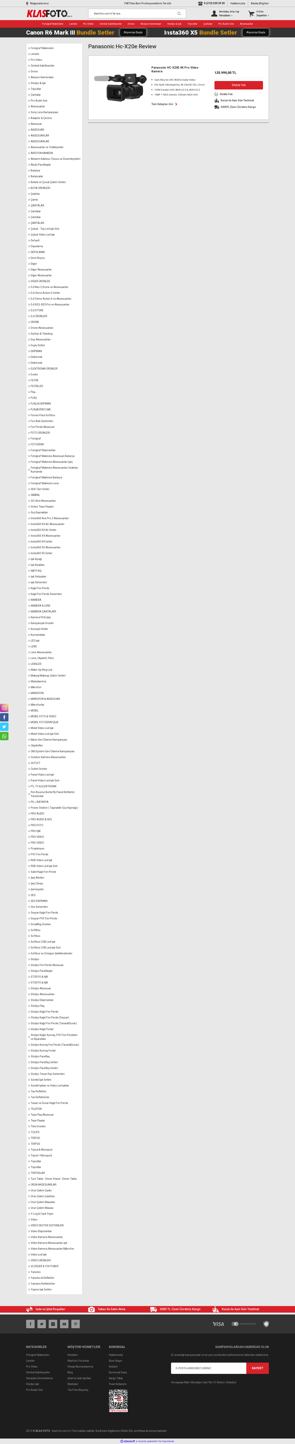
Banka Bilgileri (260, 3)
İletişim (113, 1366)
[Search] (137, 13)
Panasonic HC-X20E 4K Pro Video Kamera (174, 69)
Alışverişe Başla (133, 32)
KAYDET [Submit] (257, 1368)
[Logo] (49, 13)
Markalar (73, 1384)
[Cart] (259, 13)
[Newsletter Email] (220, 1368)
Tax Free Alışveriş (78, 1389)
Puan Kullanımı (117, 1384)
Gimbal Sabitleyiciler (38, 1372)
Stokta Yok (239, 85)
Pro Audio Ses (34, 1389)
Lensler (30, 1360)
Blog (70, 1372)
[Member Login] (225, 13)
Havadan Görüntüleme (39, 1378)
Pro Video (32, 1366)
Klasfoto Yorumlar (78, 1360)
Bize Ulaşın (115, 1360)
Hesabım (73, 1354)
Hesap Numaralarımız (80, 1366)
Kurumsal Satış (118, 1372)
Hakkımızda (237, 3)
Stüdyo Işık (32, 1384)
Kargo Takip (116, 1378)
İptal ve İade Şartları (79, 1378)
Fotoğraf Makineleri (37, 1354)
